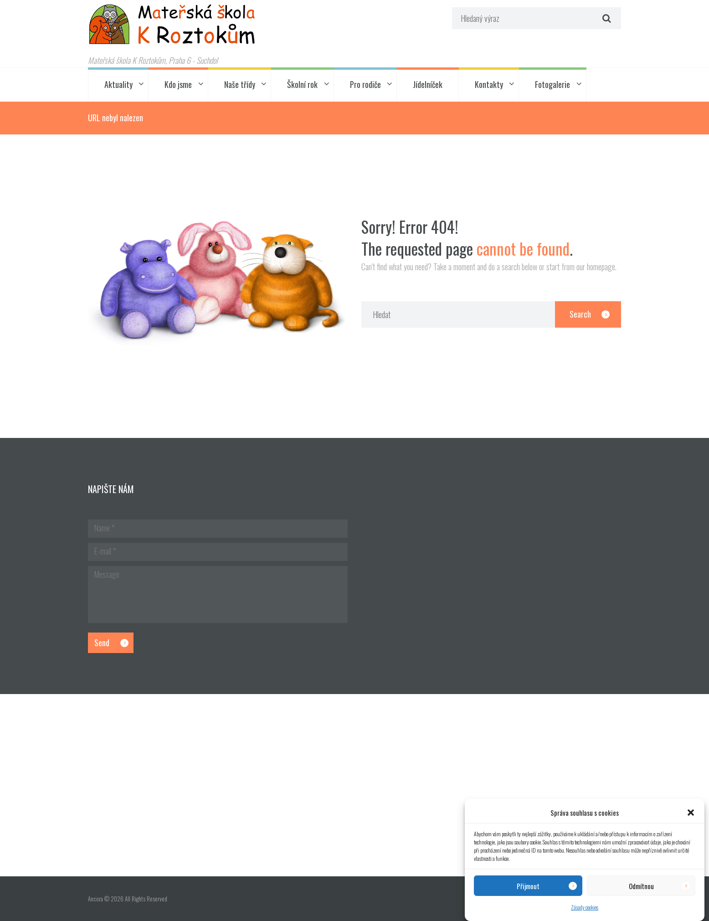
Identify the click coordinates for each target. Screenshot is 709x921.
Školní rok (302, 84)
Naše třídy (239, 84)
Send (101, 642)
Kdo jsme (178, 84)
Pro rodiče (365, 84)
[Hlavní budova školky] (354, 785)
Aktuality (118, 84)
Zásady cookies (584, 907)
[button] (690, 812)
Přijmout (528, 886)
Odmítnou (641, 886)
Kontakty (489, 84)
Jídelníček (427, 84)
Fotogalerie (552, 84)
